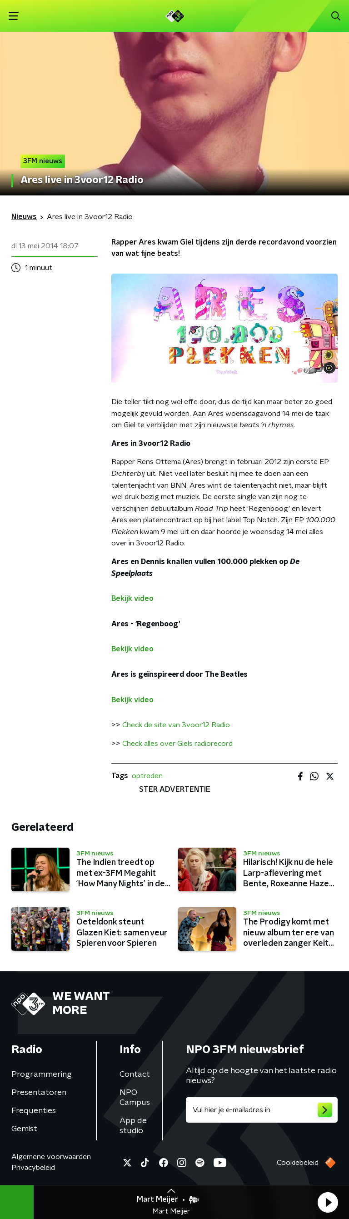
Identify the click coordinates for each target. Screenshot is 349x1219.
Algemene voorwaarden (51, 1156)
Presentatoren (38, 1093)
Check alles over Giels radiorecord (177, 743)
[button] (327, 1202)
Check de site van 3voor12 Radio (176, 725)
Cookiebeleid (298, 1162)
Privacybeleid (33, 1167)
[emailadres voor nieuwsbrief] (262, 1110)
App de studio (133, 1126)
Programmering (41, 1074)
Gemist (24, 1129)
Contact (135, 1074)
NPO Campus (135, 1098)
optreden (147, 775)
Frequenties (33, 1111)
